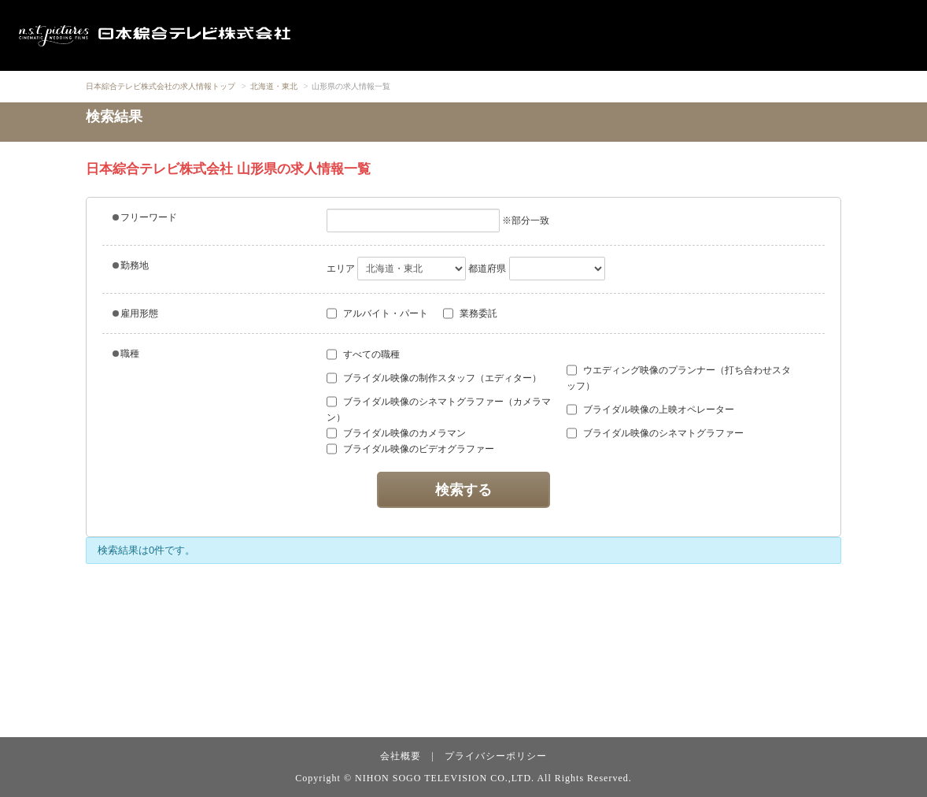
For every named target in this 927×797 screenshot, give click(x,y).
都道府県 (487, 268)
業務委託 (470, 313)
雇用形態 (135, 313)
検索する (463, 490)
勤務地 (131, 265)
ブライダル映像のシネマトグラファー (655, 433)
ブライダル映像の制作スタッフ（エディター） (434, 378)
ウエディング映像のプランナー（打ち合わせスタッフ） (679, 377)
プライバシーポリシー (496, 756)
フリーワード (145, 217)
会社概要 (400, 756)
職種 (126, 353)
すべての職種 (363, 354)
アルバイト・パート (377, 313)
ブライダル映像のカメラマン (396, 433)
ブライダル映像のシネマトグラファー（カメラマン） (439, 409)
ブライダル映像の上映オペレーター (650, 409)
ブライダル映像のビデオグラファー (410, 449)
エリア (341, 268)
